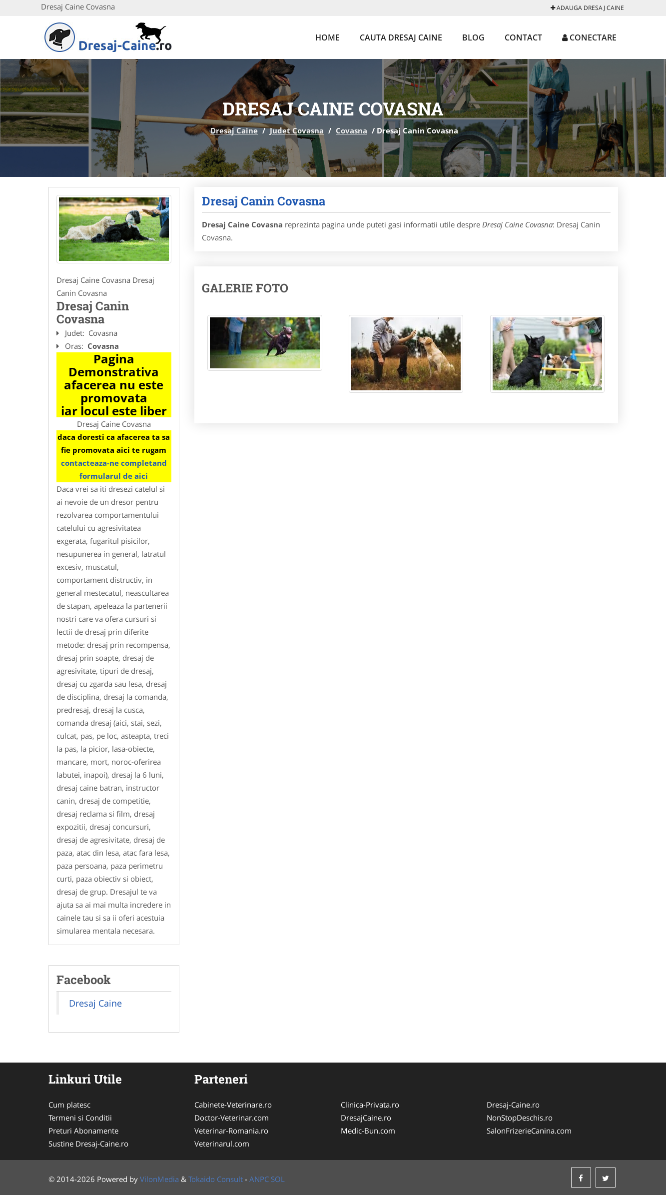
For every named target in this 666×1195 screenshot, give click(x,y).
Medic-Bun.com (368, 1131)
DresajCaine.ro (366, 1118)
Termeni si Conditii (80, 1118)
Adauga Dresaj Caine (587, 7)
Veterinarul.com (221, 1144)
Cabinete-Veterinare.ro (233, 1105)
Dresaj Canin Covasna (263, 201)
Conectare (589, 37)
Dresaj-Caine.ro (513, 1105)
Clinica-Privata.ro (370, 1105)
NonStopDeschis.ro (520, 1118)
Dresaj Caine (234, 130)
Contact (523, 37)
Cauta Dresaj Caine (401, 37)
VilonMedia (159, 1179)
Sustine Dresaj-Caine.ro (88, 1144)
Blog (473, 37)
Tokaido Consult (215, 1179)
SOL (278, 1179)
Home (327, 37)
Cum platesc (69, 1105)
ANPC (259, 1179)
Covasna (351, 130)
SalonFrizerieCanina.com (529, 1131)
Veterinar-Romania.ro (231, 1131)
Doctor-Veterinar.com (231, 1118)
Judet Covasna (297, 130)
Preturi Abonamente (83, 1131)
